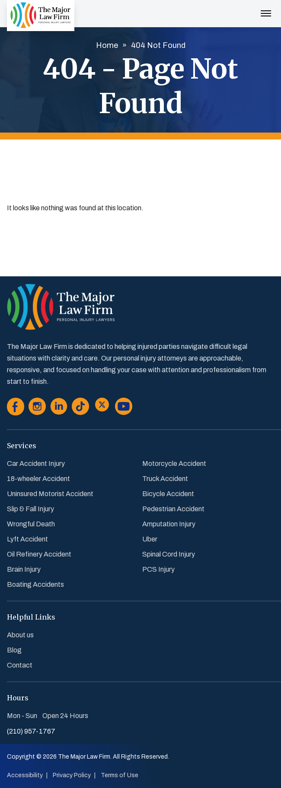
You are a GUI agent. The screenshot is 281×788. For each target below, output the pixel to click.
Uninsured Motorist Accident (50, 493)
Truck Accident (165, 478)
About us (20, 635)
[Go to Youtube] (123, 408)
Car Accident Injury (36, 463)
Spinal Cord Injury (168, 554)
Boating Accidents (35, 584)
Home (107, 45)
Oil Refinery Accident (39, 554)
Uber (149, 539)
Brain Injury (24, 569)
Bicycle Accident (168, 493)
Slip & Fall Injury (30, 509)
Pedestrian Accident (173, 509)
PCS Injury (158, 569)
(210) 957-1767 (31, 731)
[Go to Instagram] (37, 408)
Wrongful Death (31, 524)
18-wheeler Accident (38, 478)
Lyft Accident (27, 539)
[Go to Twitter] (102, 408)
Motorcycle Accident (174, 463)
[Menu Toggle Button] (266, 9)
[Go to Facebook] (15, 408)
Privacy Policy (72, 775)
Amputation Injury (168, 524)
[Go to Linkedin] (58, 408)
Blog (14, 650)
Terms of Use (119, 775)
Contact (19, 665)
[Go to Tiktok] (80, 408)
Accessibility (25, 775)
